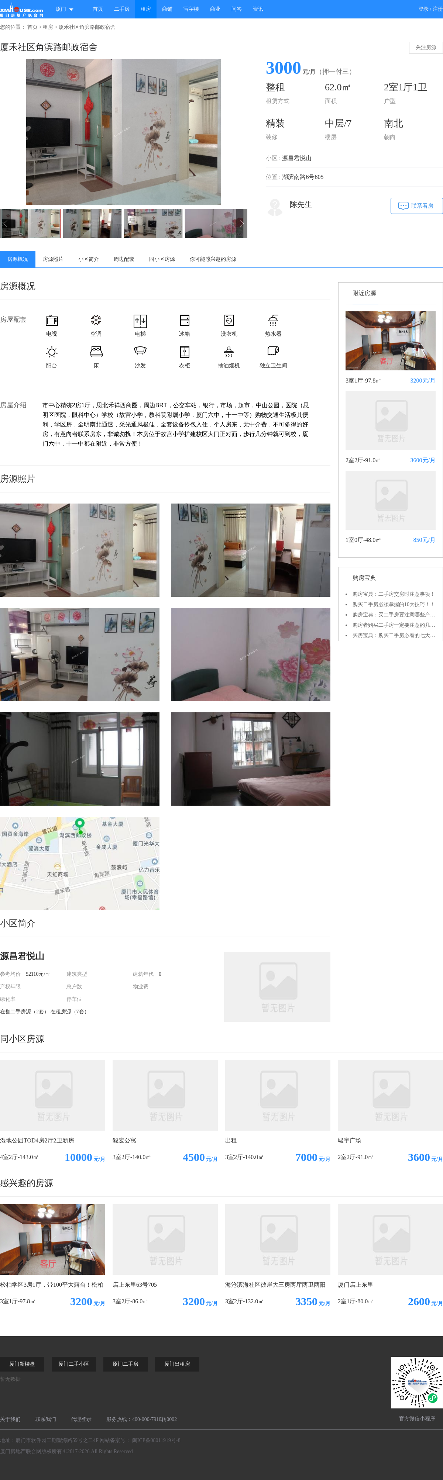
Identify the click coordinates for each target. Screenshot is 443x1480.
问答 (236, 9)
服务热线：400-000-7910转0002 (141, 1419)
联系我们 (45, 1419)
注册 (438, 9)
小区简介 (88, 259)
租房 (146, 9)
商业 (215, 9)
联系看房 (422, 206)
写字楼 (191, 9)
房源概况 (17, 259)
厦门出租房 (177, 1364)
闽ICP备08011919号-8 (156, 1440)
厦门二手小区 (73, 1364)
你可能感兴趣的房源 (213, 259)
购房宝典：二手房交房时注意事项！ (394, 594)
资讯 (258, 9)
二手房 (122, 9)
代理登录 (81, 1419)
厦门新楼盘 (22, 1364)
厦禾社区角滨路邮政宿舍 (87, 27)
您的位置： (13, 27)
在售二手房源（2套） (24, 1011)
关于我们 (10, 1419)
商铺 (167, 9)
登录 (423, 9)
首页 (98, 9)
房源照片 (53, 259)
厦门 (65, 9)
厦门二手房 (125, 1364)
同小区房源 (162, 259)
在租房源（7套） (70, 1011)
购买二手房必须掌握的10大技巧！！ (394, 604)
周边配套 (124, 259)
